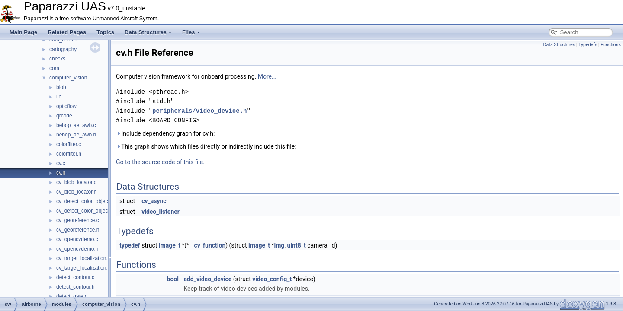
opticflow (66, 106)
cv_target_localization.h (83, 268)
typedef (129, 245)
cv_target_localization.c (83, 258)
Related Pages (67, 32)
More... (267, 76)
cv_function (209, 245)
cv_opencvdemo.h (77, 249)
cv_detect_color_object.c (84, 201)
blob (61, 87)
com (54, 68)
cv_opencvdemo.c (77, 239)
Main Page (23, 32)
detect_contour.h (75, 287)
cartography (63, 49)
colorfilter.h (68, 154)
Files (191, 32)
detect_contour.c (75, 277)
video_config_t (272, 279)
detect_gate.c (71, 296)
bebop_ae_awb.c (76, 125)
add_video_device (207, 279)
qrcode (64, 116)
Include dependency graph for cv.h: (165, 133)
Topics (105, 32)
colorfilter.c (68, 144)
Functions (611, 45)
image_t (169, 245)
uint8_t (296, 245)
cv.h (60, 173)
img (279, 245)
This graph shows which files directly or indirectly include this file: (206, 146)
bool (173, 279)
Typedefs (587, 45)
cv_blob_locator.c (76, 182)
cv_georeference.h (77, 230)
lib (58, 97)
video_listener (160, 211)
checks (57, 59)
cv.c (60, 163)
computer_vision (68, 78)
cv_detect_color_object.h (85, 211)
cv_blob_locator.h (76, 192)
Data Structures (148, 32)
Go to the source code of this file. (160, 162)
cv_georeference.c (77, 220)
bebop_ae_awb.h (76, 135)
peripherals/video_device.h (199, 111)
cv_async (153, 200)
